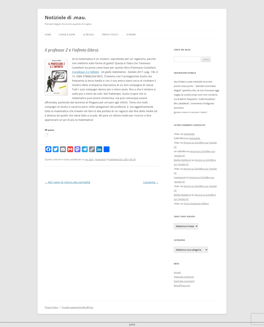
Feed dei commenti (184, 281)
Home (48, 34)
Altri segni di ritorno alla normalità (67, 182)
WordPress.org (182, 285)
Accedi (177, 272)
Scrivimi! (131, 34)
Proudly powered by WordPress (77, 307)
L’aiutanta (150, 182)
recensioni (100, 159)
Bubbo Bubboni (182, 160)
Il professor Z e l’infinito (85, 72)
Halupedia (189, 133)
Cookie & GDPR (67, 34)
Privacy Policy (110, 34)
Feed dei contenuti (184, 276)
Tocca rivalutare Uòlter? (196, 203)
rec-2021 (89, 159)
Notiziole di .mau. (65, 17)
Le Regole (88, 34)
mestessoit (180, 177)
